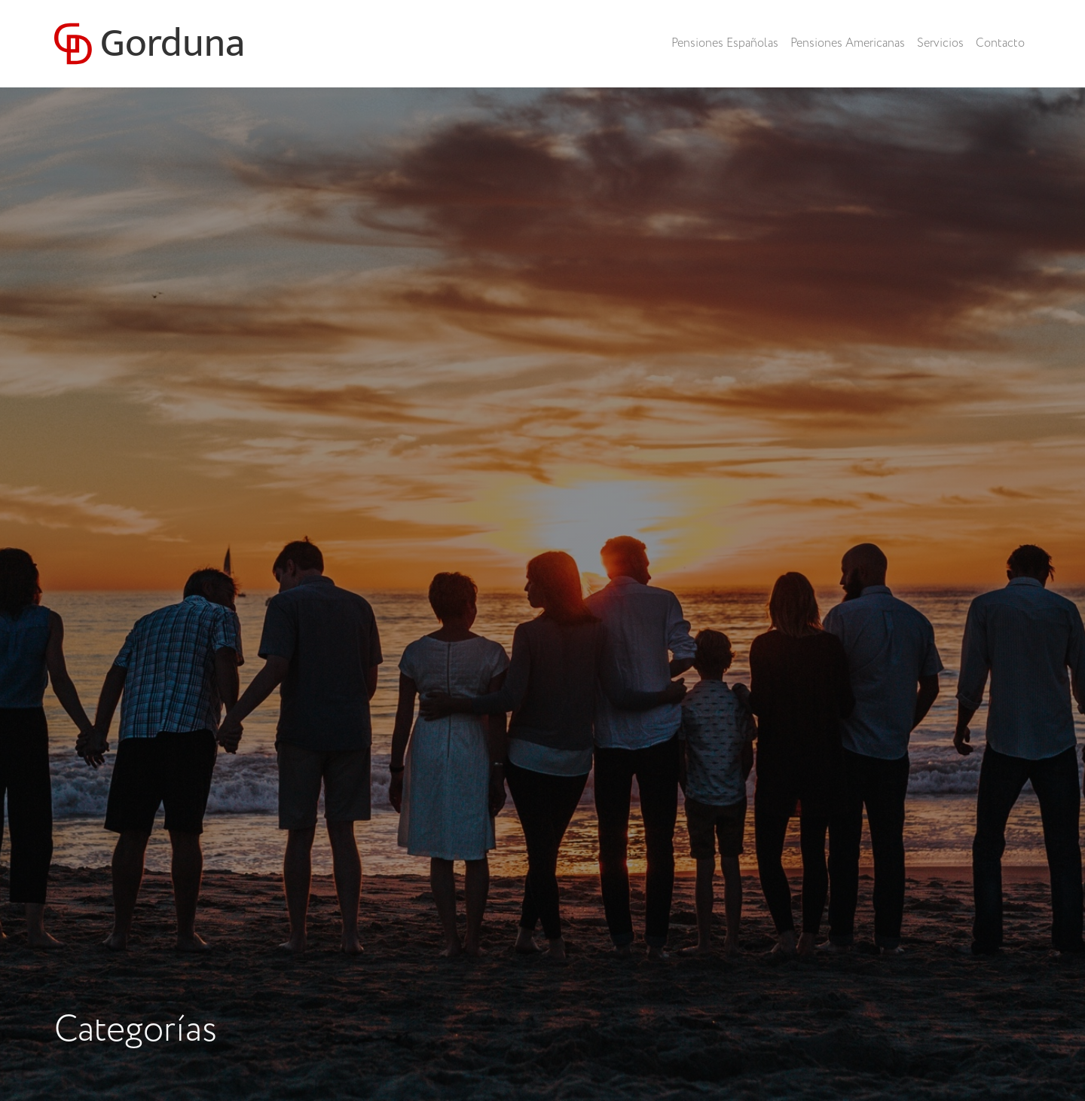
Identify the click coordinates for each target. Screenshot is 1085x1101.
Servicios (940, 43)
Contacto (1000, 43)
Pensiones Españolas (724, 43)
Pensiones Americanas (847, 43)
